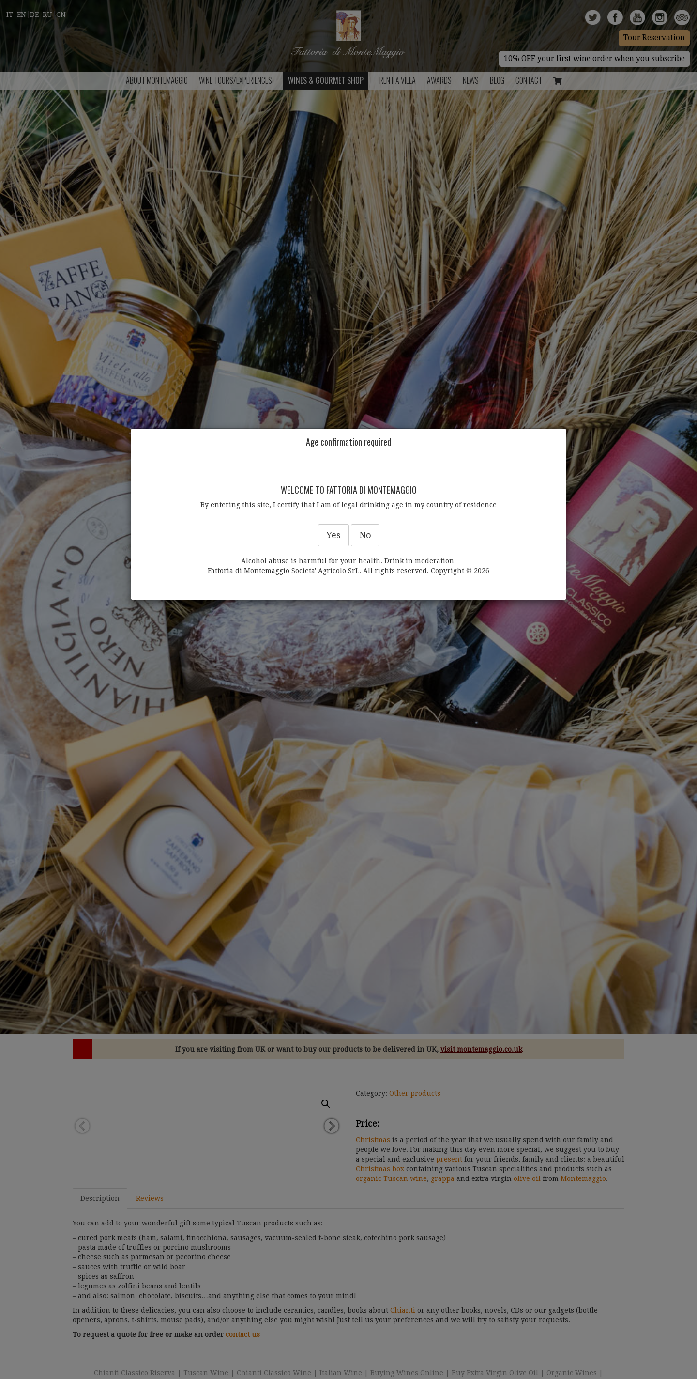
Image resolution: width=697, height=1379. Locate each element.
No (365, 535)
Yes (333, 535)
